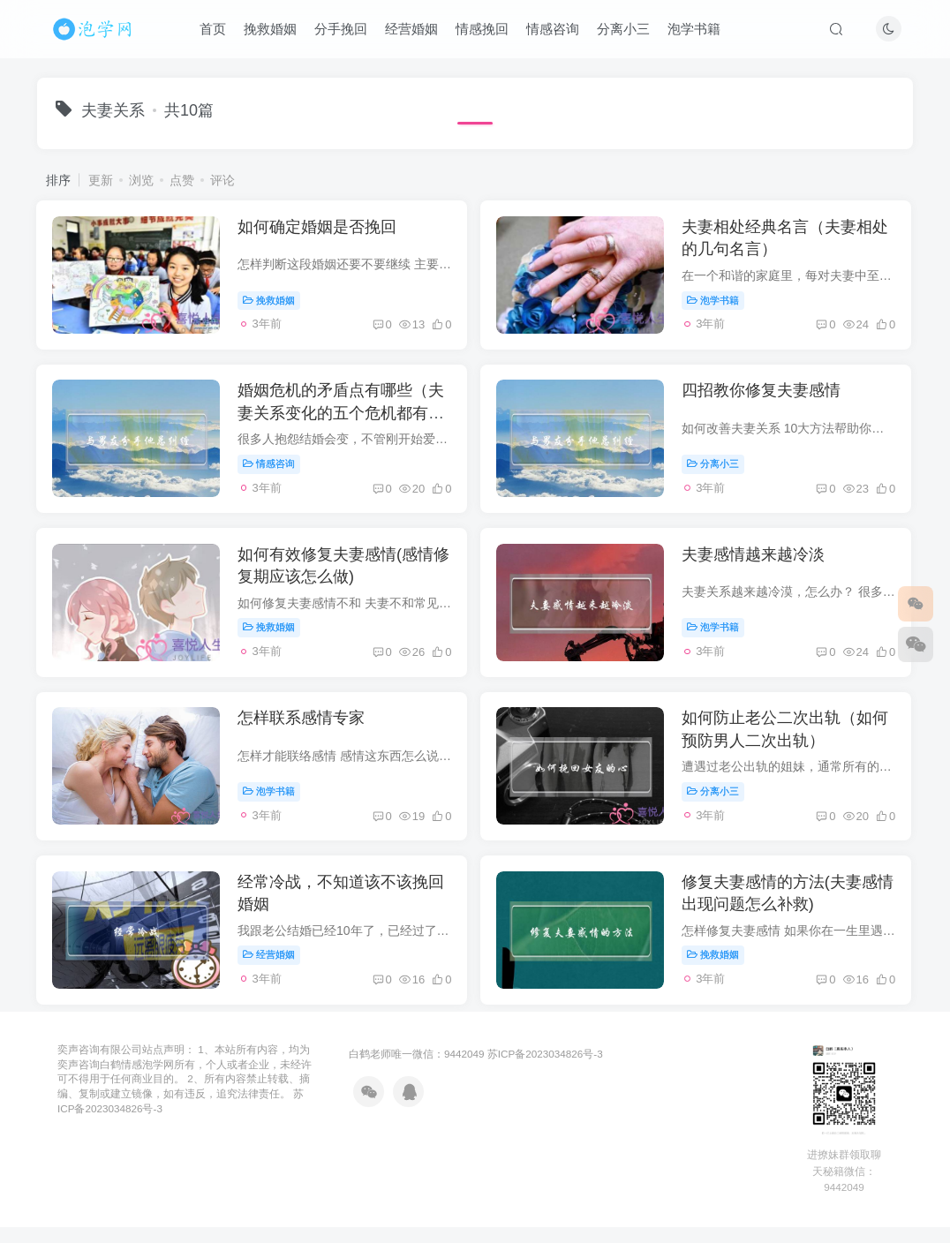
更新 (100, 180)
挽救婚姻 (271, 29)
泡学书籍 (694, 29)
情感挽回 (482, 29)
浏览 (141, 180)
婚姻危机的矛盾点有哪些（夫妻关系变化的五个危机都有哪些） (343, 417)
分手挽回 (341, 29)
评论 (222, 180)
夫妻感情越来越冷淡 (756, 562)
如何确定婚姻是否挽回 (319, 228)
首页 (213, 29)
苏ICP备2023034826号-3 (545, 1069)
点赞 (182, 180)
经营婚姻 (412, 29)
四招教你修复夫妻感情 (764, 395)
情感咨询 (553, 29)
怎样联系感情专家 (303, 729)
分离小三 (624, 29)
